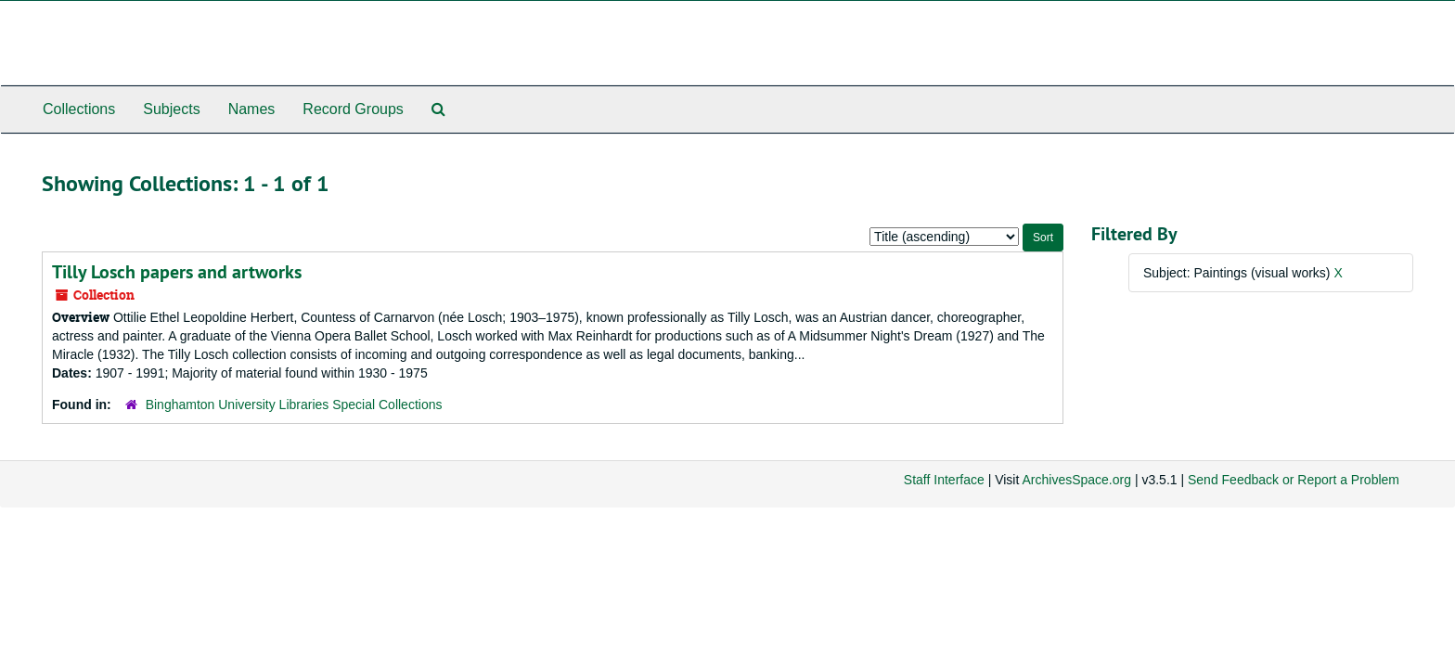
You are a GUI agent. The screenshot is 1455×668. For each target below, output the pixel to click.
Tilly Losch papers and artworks (177, 272)
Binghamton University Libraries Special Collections (294, 404)
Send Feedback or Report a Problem (1293, 479)
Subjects (171, 109)
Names (252, 109)
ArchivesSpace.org (1076, 479)
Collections (79, 109)
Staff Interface (944, 479)
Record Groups (353, 109)
